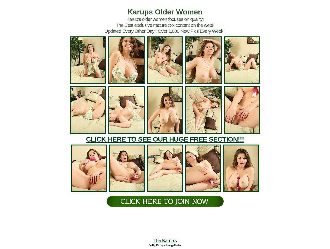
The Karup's (165, 240)
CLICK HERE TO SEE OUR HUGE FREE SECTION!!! (165, 139)
